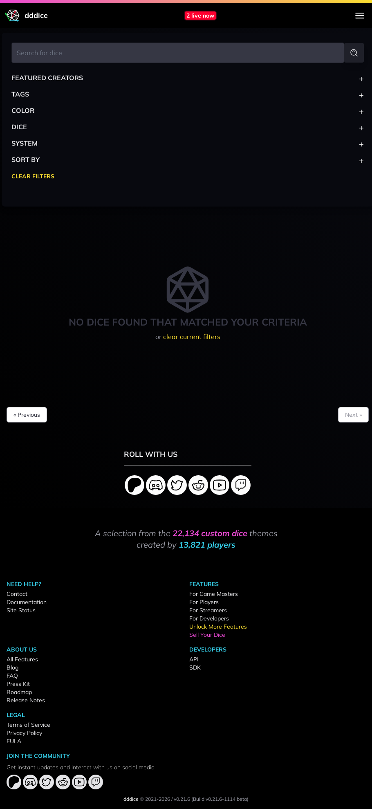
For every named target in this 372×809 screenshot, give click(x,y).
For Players (204, 602)
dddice (131, 799)
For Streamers (208, 610)
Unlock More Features (218, 626)
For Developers (209, 618)
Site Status (21, 610)
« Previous (26, 414)
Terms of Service (28, 724)
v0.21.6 (182, 799)
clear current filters (191, 337)
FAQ (12, 675)
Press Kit (18, 684)
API (194, 659)
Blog (12, 667)
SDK (195, 667)
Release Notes (26, 700)
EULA (14, 741)
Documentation (27, 602)
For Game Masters (213, 594)
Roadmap (19, 692)
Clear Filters (32, 176)
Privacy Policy (24, 733)
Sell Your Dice (207, 634)
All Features (22, 659)
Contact (17, 594)
